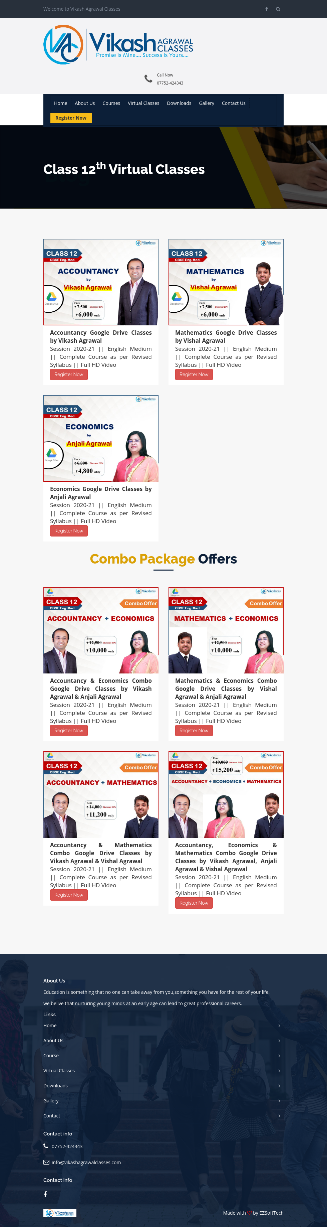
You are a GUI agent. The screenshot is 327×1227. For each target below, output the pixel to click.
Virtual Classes (143, 103)
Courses (111, 103)
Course (51, 1055)
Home (60, 103)
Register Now (70, 118)
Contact (51, 1115)
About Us (53, 1040)
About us (85, 103)
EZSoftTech (272, 1213)
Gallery (206, 103)
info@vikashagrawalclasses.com (86, 1162)
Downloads (179, 103)
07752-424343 (170, 83)
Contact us (234, 103)
